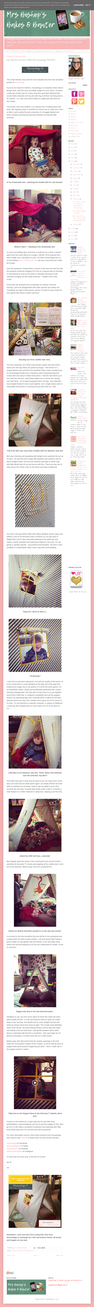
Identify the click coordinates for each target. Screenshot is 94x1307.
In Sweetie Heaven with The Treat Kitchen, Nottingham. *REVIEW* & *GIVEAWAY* (78, 395)
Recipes (73, 117)
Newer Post (11, 1255)
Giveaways (58, 51)
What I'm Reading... (26, 51)
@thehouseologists (14, 1151)
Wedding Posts (75, 136)
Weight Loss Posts (76, 122)
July (74, 182)
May (74, 188)
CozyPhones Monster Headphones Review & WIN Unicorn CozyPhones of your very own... (78, 466)
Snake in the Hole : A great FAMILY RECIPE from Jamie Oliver (78, 324)
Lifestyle (19, 1251)
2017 (72, 158)
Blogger (56, 1299)
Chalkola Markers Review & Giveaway (81, 348)
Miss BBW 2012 (81, 368)
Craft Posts (74, 131)
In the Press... (67, 51)
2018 (72, 154)
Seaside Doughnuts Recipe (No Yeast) (81, 250)
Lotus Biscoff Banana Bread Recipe (82, 300)
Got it (87, 5)
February (76, 199)
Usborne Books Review (82, 417)
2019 (72, 151)
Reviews (31, 1251)
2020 (73, 147)
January (76, 224)
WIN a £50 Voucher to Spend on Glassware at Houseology (79, 205)
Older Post (59, 1255)
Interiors (14, 1251)
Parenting (25, 1251)
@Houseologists (13, 1146)
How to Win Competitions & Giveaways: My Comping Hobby (78, 441)
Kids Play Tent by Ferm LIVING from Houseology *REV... (79, 218)
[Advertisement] (78, 500)
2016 (73, 161)
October (76, 171)
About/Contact (15, 51)
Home (6, 51)
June (75, 185)
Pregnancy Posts (76, 134)
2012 (73, 239)
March (75, 195)
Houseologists (12, 1149)
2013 (72, 236)
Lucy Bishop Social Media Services (43, 51)
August (75, 178)
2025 (73, 144)
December (76, 164)
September (77, 175)
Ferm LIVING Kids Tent (28, 260)
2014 (72, 232)
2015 (73, 229)
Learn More (79, 5)
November (76, 168)
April (75, 192)
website (24, 1138)
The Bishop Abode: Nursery (79, 212)
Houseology (19, 82)
